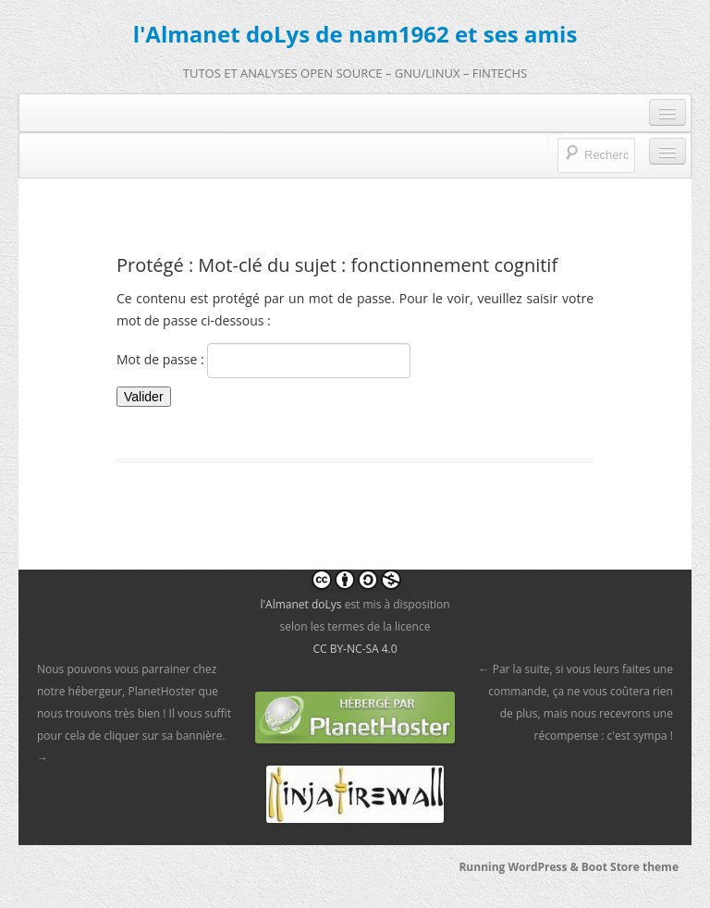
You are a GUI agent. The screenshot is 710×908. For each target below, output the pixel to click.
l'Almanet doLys (300, 604)
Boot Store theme (630, 867)
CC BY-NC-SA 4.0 (354, 648)
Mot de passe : (263, 360)
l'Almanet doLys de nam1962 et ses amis (355, 33)
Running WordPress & (520, 867)
